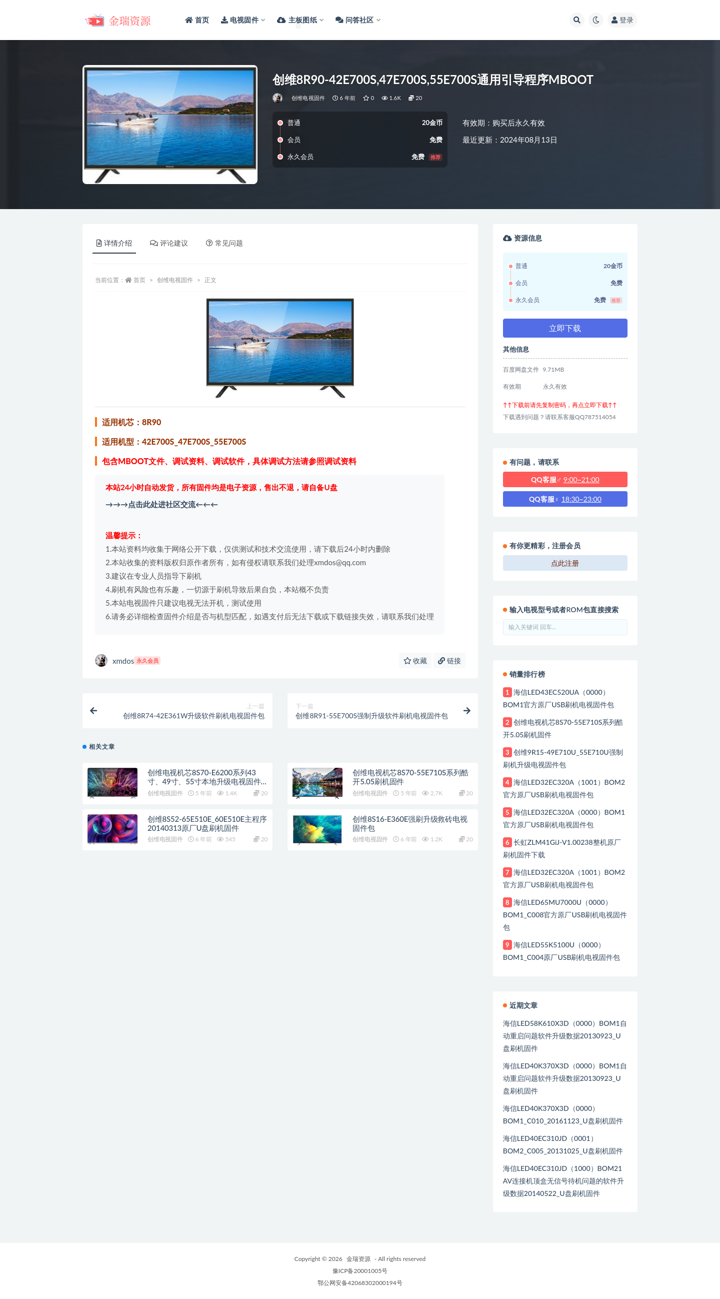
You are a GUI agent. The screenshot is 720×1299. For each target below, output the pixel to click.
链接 (449, 660)
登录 (623, 20)
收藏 (416, 660)
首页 (140, 280)
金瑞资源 (358, 1258)
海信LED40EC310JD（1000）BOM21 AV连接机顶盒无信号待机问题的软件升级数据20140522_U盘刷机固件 (563, 1180)
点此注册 (565, 563)
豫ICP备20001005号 (360, 1270)
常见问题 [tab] (224, 243)
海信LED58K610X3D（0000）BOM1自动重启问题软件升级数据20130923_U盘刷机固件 (565, 1035)
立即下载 (565, 328)
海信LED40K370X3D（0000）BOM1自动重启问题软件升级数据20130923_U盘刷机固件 (565, 1078)
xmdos (127, 660)
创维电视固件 (308, 98)
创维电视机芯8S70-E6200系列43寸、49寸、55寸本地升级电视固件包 (204, 781)
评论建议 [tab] (169, 243)
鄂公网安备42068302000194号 (360, 1282)
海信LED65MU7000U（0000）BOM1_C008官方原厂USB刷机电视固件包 (565, 914)
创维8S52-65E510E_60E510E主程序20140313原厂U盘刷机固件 (207, 823)
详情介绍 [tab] (114, 243)
